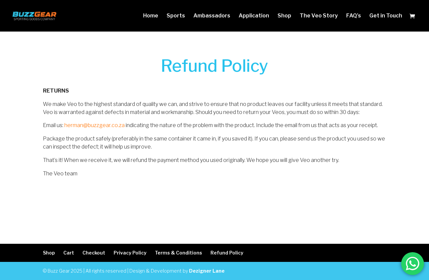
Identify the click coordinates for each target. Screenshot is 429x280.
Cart (68, 253)
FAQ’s (353, 16)
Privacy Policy (130, 253)
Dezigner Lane (207, 271)
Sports (176, 16)
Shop (284, 16)
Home (150, 16)
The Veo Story (319, 16)
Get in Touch (385, 16)
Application (254, 16)
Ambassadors (211, 16)
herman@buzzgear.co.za (94, 125)
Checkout (93, 253)
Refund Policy (226, 253)
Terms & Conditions (178, 253)
